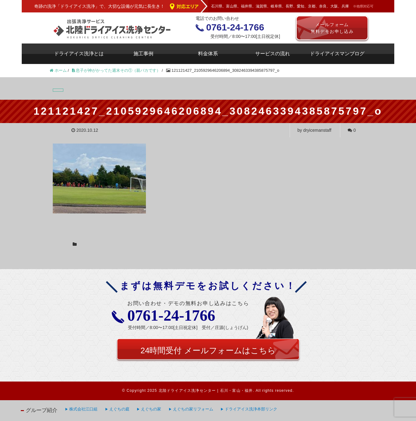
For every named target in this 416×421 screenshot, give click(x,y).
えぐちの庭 (119, 409)
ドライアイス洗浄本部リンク (251, 409)
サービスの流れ (272, 53)
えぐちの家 (151, 409)
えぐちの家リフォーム (193, 409)
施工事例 (143, 53)
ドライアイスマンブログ (337, 53)
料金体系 (208, 53)
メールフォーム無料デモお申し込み (332, 28)
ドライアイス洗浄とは (79, 53)
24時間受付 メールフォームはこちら (207, 350)
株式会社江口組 (83, 409)
